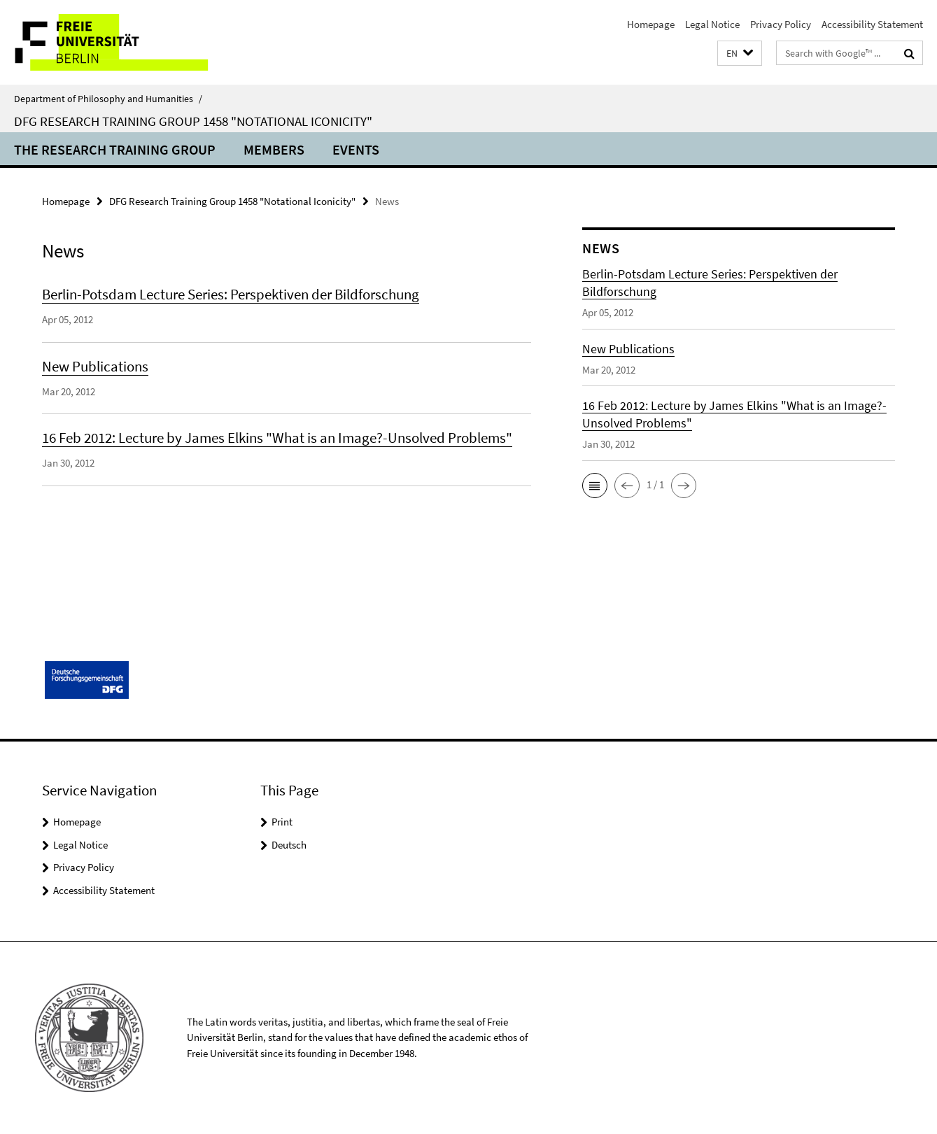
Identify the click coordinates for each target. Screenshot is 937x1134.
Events (355, 149)
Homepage (651, 24)
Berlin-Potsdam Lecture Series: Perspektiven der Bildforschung (230, 294)
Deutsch (289, 844)
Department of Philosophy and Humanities (108, 99)
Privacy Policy (780, 24)
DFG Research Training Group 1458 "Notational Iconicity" (193, 121)
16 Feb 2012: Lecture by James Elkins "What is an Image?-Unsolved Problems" (277, 437)
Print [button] (282, 821)
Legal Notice (712, 24)
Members (274, 149)
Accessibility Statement (872, 24)
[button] (739, 53)
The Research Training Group (115, 149)
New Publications (95, 366)
